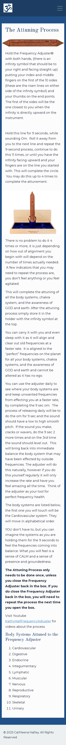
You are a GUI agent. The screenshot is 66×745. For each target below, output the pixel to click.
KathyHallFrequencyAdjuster (28, 621)
